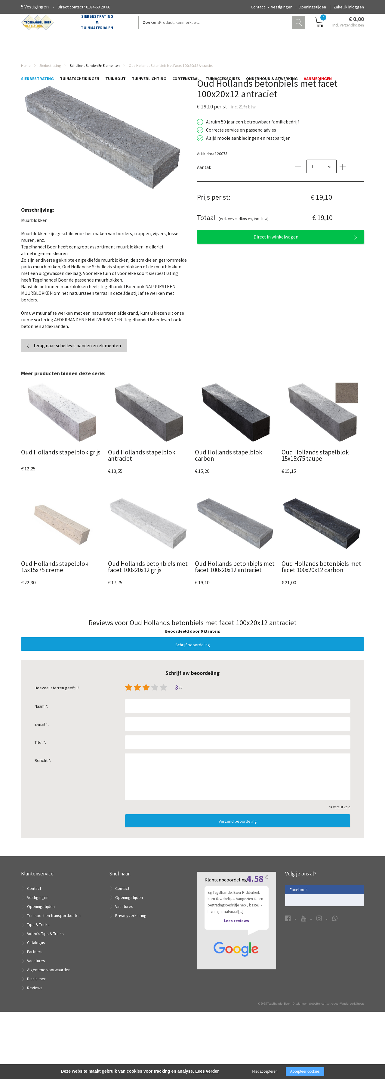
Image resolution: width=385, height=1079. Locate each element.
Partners (34, 958)
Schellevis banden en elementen (95, 72)
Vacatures (36, 967)
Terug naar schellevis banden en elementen (77, 352)
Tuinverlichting (149, 50)
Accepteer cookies (305, 1071)
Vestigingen (281, 7)
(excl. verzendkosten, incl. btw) (233, 225)
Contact (258, 7)
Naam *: (41, 713)
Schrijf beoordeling (192, 651)
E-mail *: (42, 731)
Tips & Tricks (38, 931)
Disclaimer (36, 985)
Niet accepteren (265, 1071)
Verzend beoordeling (238, 828)
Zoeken (299, 29)
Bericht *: (43, 767)
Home (25, 72)
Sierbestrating (37, 50)
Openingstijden (312, 7)
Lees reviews (236, 1003)
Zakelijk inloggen (349, 7)
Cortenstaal (185, 50)
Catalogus (36, 949)
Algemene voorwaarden (48, 976)
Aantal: (204, 174)
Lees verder (207, 1071)
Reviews (34, 994)
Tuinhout (115, 50)
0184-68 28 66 (98, 7)
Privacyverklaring (130, 922)
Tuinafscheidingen (79, 50)
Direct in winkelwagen (276, 244)
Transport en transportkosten (54, 922)
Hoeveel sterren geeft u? (57, 694)
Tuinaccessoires (222, 50)
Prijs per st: (213, 204)
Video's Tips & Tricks (45, 940)
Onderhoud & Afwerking (272, 50)
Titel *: (40, 749)
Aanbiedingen (318, 50)
